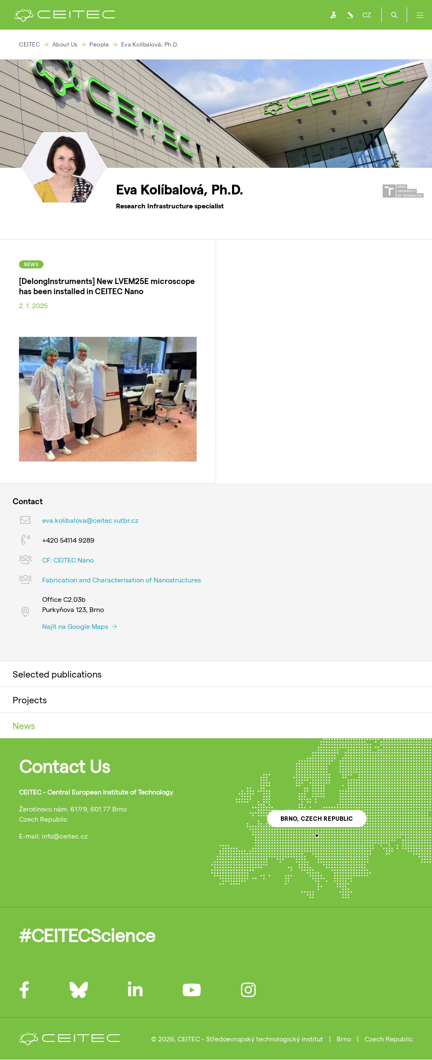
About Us (65, 44)
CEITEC (29, 44)
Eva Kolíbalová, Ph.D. (149, 44)
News (24, 725)
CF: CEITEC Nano (68, 560)
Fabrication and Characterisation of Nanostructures (121, 580)
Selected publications (57, 673)
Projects (30, 699)
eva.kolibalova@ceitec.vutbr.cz (90, 520)
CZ (366, 15)
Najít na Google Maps (79, 626)
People (99, 44)
